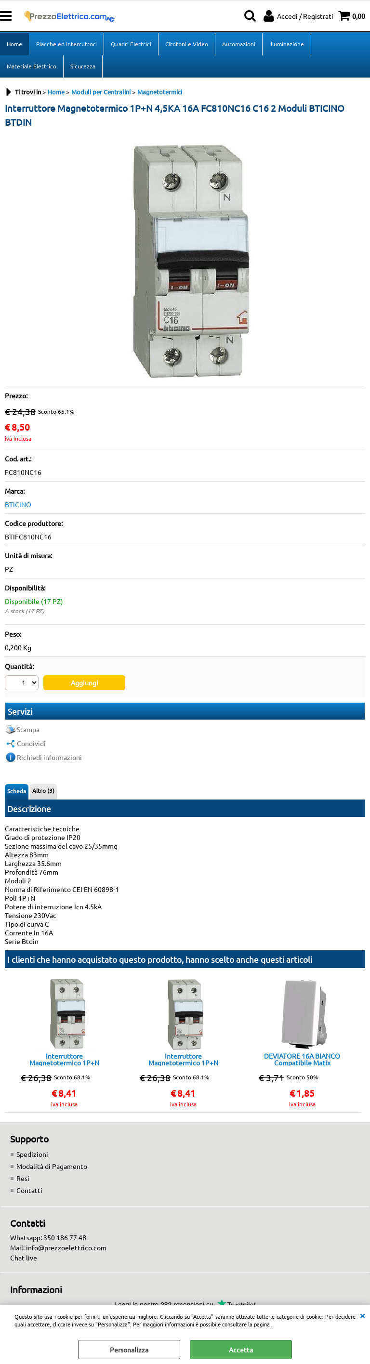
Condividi (31, 743)
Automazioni (238, 44)
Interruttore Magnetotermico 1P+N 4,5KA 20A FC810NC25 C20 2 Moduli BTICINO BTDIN (183, 1059)
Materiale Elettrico (31, 66)
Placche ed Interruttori (66, 44)
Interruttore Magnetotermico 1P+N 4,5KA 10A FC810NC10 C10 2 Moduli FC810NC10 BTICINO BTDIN (64, 1059)
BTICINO (18, 504)
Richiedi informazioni (49, 757)
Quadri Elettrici (131, 44)
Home (14, 44)
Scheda (16, 791)
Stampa (28, 729)
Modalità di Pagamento (51, 1166)
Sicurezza (82, 66)
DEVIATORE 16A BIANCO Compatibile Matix (302, 1059)
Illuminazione (286, 44)
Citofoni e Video (186, 44)
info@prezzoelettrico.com (66, 1247)
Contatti (29, 1190)
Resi (22, 1178)
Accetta (241, 1349)
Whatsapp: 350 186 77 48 (48, 1237)
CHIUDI (362, 1315)
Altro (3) (43, 790)
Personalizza (129, 1349)
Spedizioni (32, 1154)
